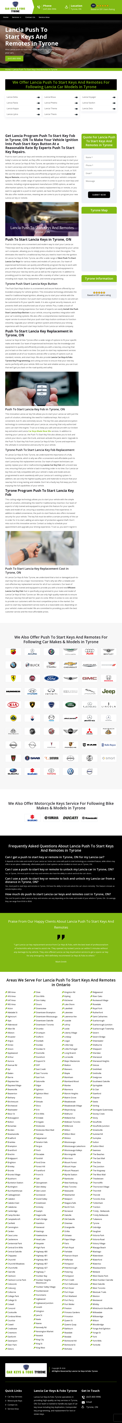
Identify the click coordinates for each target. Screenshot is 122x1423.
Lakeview (68, 1012)
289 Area (11, 992)
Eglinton (39, 1089)
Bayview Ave (13, 1081)
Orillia (67, 1231)
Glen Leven (41, 1190)
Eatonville (40, 1081)
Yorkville (96, 1344)
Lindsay (67, 1036)
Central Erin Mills (15, 1247)
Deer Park (12, 1344)
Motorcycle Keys (15, 1400)
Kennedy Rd (41, 1327)
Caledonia (12, 1207)
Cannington (13, 1227)
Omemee (68, 1223)
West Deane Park (100, 1276)
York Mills (97, 1340)
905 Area (11, 1004)
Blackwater (13, 1109)
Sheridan (97, 1053)
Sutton (96, 1142)
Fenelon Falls (42, 1142)
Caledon (11, 1199)
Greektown (41, 1203)
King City (40, 1339)
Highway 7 (40, 1272)
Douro (39, 1004)
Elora (38, 1105)
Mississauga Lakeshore (74, 1146)
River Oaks (97, 996)
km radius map (99, 242)
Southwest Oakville (101, 1081)
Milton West (69, 1134)
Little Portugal (70, 1049)
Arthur (11, 1057)
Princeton (68, 1316)
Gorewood (40, 1195)
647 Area (11, 1000)
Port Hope (69, 1292)
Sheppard (97, 1049)
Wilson (96, 1320)
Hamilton (40, 1223)
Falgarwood (41, 1138)
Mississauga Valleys (73, 1150)
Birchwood (12, 1105)
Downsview (41, 1008)
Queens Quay (70, 1324)
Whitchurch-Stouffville (103, 1308)
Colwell (11, 1304)
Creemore (12, 1332)
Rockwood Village (100, 1000)
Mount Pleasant (71, 1170)
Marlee (67, 1085)
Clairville (11, 1272)
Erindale (39, 1118)
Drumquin (40, 1032)
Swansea (97, 1150)
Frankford (40, 1170)
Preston (67, 1308)
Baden (10, 1073)
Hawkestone (41, 1235)
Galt (38, 1178)
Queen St (68, 1320)
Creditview (12, 1328)
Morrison (68, 1158)
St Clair (96, 1089)
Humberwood (42, 1291)
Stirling (96, 1105)
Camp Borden (14, 1215)
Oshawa (67, 1235)
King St (39, 1343)
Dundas (39, 1045)
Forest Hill (40, 1166)
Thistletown (98, 1178)
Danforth (12, 1336)
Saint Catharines (100, 1016)
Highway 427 (41, 1267)
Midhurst (68, 1113)
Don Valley (41, 1000)
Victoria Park (98, 1235)
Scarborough (98, 1020)
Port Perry (69, 1300)
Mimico (67, 1138)
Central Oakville (15, 1251)
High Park (40, 1247)
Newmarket (69, 1195)
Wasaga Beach (99, 1247)
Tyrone (96, 1223)
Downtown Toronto (45, 1024)
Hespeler (40, 1243)
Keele (38, 1319)
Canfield (11, 1223)
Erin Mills (40, 1113)
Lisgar (67, 1041)
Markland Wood (71, 1081)
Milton (67, 1130)
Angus (10, 1041)
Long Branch (70, 1053)
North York (69, 1207)
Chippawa (12, 1255)
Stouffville (97, 1122)
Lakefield (68, 1008)
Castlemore (13, 1239)
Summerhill (98, 1134)
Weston (96, 1296)
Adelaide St (12, 1012)
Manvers (68, 1069)
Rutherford (98, 1012)
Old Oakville (69, 1219)
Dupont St (40, 1061)
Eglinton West (42, 1093)
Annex (10, 1045)
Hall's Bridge (41, 1219)
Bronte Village (14, 1174)
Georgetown (41, 1182)
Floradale (40, 1154)
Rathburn (68, 1328)
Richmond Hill (70, 1340)
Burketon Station (15, 1182)
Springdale (97, 1085)
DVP (38, 1065)
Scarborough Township (103, 1028)
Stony (95, 1118)
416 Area (11, 996)
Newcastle (69, 1190)
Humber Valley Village (46, 1287)
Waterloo (97, 1263)
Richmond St (69, 1344)
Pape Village (69, 1239)
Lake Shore (69, 1004)
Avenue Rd (12, 1065)
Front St (39, 1174)
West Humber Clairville (103, 1280)
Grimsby (39, 1207)
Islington (40, 1311)
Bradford (12, 1138)
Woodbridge (98, 1324)
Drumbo (39, 1028)
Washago (97, 1251)
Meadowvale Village (73, 1105)
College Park (13, 1296)
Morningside (70, 1154)
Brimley (11, 1166)
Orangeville (69, 1227)
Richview (68, 1349)
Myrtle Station (70, 1174)
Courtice (11, 1320)
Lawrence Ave (70, 1016)
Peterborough (70, 1267)
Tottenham (98, 1203)
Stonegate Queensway (103, 1109)
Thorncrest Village (101, 1186)
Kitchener (68, 1000)
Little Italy (68, 1045)
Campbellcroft (14, 1219)
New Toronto (70, 1186)
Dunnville (40, 1053)
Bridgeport (13, 1158)
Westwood (97, 1300)
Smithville (97, 1073)
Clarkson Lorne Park (17, 1280)
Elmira (39, 1097)
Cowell (10, 1324)
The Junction (98, 1166)
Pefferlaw (68, 1259)
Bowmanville (13, 1134)
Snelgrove (97, 1077)
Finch (38, 1150)
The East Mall (99, 1158)
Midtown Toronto (72, 1122)
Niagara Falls (70, 1203)
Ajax (9, 1020)
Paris (66, 1243)
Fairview (39, 1134)
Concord (11, 1308)
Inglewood (40, 1299)
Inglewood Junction (44, 1303)
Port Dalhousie (71, 1284)
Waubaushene (99, 1267)
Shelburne (97, 1045)
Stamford (97, 1093)
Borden (11, 1130)
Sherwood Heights (101, 1061)
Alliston (11, 1032)
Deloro (11, 1349)
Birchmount (13, 1101)
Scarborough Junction (102, 1024)
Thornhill (97, 1190)
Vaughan (97, 1231)
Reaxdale (68, 1332)
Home (5, 17)
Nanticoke (69, 1178)
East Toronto (42, 1073)
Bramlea (11, 1142)
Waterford (97, 1259)
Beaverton (12, 1093)
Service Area (44, 17)
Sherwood (97, 1057)
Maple (67, 1073)
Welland (96, 1272)
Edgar (38, 1085)
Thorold (96, 1195)
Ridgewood (98, 992)
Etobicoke (40, 1126)
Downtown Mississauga (46, 1016)
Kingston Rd (69, 992)
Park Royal (69, 1247)
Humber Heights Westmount (43, 1281)
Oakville (67, 1215)
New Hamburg (70, 1182)
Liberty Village (70, 1032)
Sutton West (98, 1146)
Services (15, 17)
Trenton (96, 1207)
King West (40, 1347)
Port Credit (69, 1280)
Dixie (38, 992)
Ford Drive (40, 1162)
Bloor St (11, 1113)
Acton (10, 1008)
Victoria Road (98, 1239)
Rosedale (97, 1004)
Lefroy (67, 1024)
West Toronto (99, 1288)
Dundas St (40, 1049)
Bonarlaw (12, 1126)
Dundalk (39, 1041)
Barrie (10, 1077)
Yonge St (97, 1332)
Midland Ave (69, 1118)
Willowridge (98, 1316)
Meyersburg (69, 1109)
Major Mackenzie (72, 1061)
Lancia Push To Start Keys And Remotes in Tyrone (35, 69)
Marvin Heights (71, 1093)
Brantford (12, 1150)
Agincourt (12, 1016)
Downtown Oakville (44, 1020)
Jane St (39, 1315)
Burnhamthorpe (15, 1190)
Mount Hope (70, 1166)
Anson (10, 1049)
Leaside (67, 1020)
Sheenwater (98, 1041)
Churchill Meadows (16, 1263)
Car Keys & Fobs (15, 10)
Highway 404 (41, 1259)
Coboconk (12, 1284)
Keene (39, 1323)
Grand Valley (41, 1199)
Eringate (40, 1122)
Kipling (67, 996)
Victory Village (99, 1243)
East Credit (41, 1069)
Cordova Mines (14, 1316)
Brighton (12, 1162)
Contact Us (30, 17)
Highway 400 (41, 1251)
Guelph (39, 1211)
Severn (96, 1032)
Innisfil (39, 1307)
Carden (11, 1231)
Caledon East (13, 1203)
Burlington (12, 1186)
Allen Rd (11, 1028)
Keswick (39, 1335)
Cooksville (12, 1312)
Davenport (12, 1340)
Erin (38, 1109)
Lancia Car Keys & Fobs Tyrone (84, 1371)
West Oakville (99, 1284)
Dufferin (39, 1036)
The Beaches (98, 1154)
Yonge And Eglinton (101, 1328)
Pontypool (69, 1276)
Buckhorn (12, 1178)
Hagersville (41, 1215)
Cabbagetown (14, 1195)
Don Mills (40, 996)
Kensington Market (44, 1331)
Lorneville (68, 1057)
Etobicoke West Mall (45, 1130)
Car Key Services (15, 1396)
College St (12, 1300)
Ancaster (11, 1036)
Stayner (96, 1097)
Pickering (68, 1272)
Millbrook (68, 1126)
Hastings (40, 1231)
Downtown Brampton (45, 1012)
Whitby (96, 1304)
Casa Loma (12, 1235)
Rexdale (67, 1336)
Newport (68, 1199)
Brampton (12, 1146)
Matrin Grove (70, 1097)
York (95, 1336)
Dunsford (40, 1057)
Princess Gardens (72, 1312)
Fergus (39, 1146)
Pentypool (69, 1263)
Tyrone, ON (92, 1407)
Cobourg (12, 1288)
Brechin (11, 1154)
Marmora (68, 1089)
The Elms (97, 1162)
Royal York (97, 1008)
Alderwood (12, 1024)
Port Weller (69, 1304)
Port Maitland (70, 1296)
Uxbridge (97, 1227)
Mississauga (69, 1142)
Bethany (11, 1097)
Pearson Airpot (71, 1255)
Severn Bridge (99, 1036)
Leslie (66, 1028)
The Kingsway (99, 1170)
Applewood (13, 1053)
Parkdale (68, 1251)
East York (40, 1077)
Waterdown (98, 1255)
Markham (68, 1077)
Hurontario (41, 1295)
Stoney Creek (99, 1113)
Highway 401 (41, 1255)
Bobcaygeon (13, 1118)
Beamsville (12, 1089)
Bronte (11, 1170)
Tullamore (97, 1219)
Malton (67, 1065)
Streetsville (98, 1130)
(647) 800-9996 (15, 58)
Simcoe (96, 1065)
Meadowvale (70, 1101)
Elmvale (39, 1101)
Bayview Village (14, 1085)
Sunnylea (97, 1138)
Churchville (13, 1267)
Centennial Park (15, 1243)
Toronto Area (99, 1199)
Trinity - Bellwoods (101, 1211)
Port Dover (69, 1288)
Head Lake (40, 1239)
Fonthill (39, 1158)
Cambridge (12, 1211)
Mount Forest (70, 1162)
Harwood (40, 1227)
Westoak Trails (99, 1292)
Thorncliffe (98, 1182)
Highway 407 (41, 1263)
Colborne (12, 1292)
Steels (95, 1101)
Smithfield (97, 1069)
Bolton (11, 1122)
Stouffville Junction (101, 1126)
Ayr (9, 1069)
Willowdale (97, 1312)
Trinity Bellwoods (100, 1215)
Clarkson (12, 1276)
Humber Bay (41, 1276)
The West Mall (99, 1174)
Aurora (11, 1061)
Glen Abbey (41, 1186)
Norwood (68, 1211)
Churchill (11, 1259)
